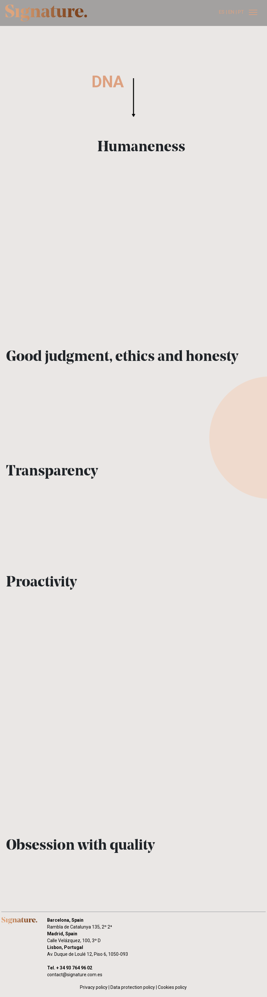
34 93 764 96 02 (76, 967)
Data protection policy (132, 987)
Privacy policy (94, 987)
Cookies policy (172, 987)
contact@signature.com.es (74, 974)
